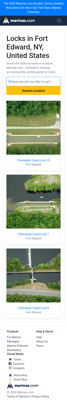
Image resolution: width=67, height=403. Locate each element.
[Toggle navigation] (59, 20)
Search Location (33, 91)
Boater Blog (17, 379)
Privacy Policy (40, 396)
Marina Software (17, 345)
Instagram (15, 368)
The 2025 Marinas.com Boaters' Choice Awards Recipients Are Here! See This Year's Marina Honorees (33, 8)
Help (39, 337)
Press (39, 345)
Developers (14, 350)
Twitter (14, 359)
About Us (42, 341)
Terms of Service (17, 396)
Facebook (15, 363)
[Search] (33, 81)
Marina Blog (17, 375)
